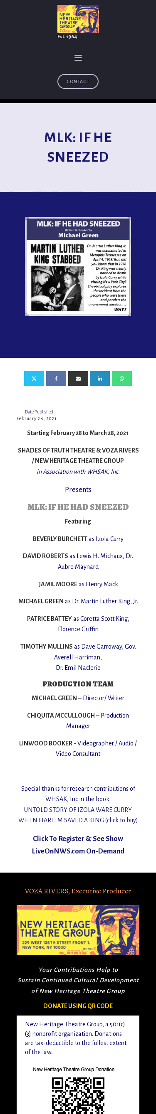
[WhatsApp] (122, 378)
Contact (78, 81)
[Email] (78, 378)
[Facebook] (56, 378)
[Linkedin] (100, 378)
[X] (34, 378)
